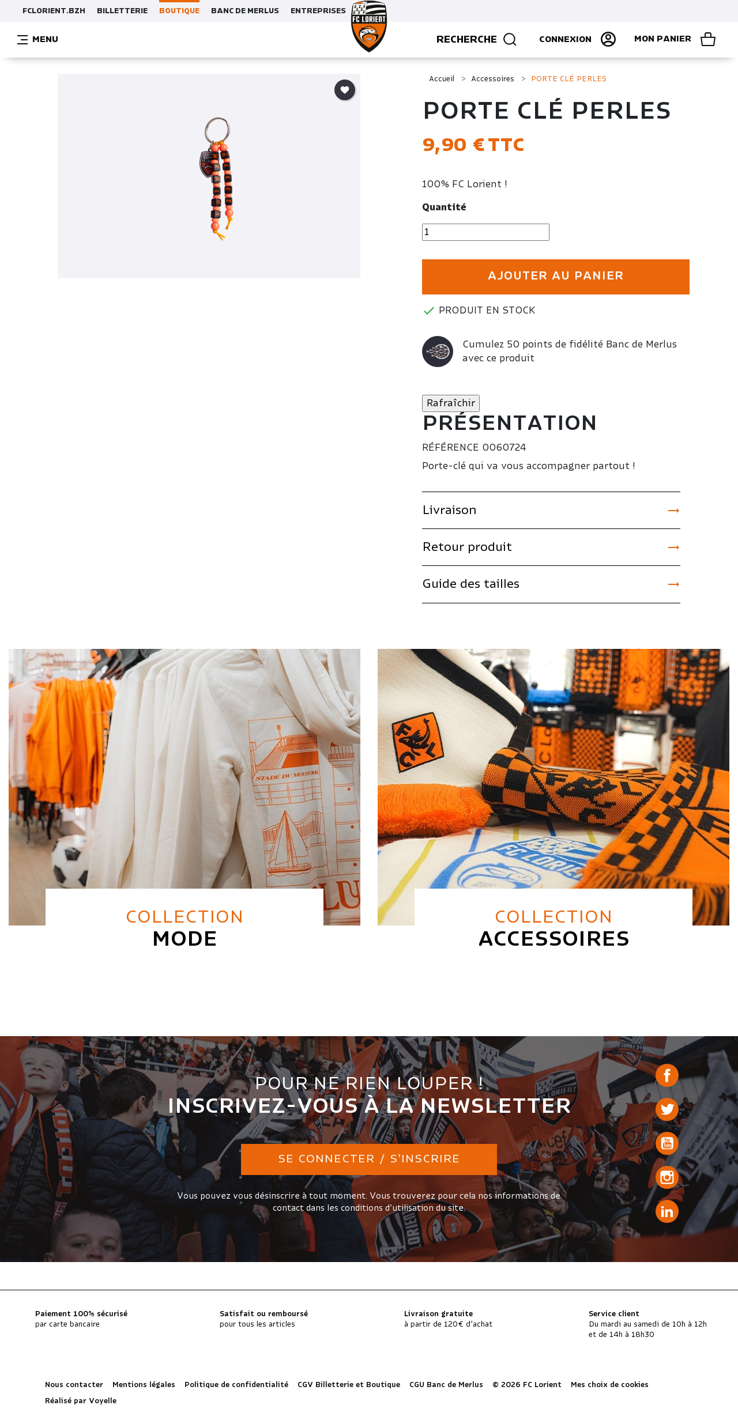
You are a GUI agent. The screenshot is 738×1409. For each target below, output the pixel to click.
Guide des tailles (551, 584)
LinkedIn (667, 1211)
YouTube (667, 1143)
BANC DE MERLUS (245, 10)
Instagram (667, 1177)
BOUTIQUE (179, 10)
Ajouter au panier (556, 276)
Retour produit (551, 547)
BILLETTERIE (122, 10)
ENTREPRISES (318, 10)
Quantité (444, 207)
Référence (450, 447)
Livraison (551, 510)
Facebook (667, 1075)
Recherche (477, 39)
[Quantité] (485, 232)
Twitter (667, 1109)
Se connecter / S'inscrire (369, 1159)
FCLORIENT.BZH (53, 10)
